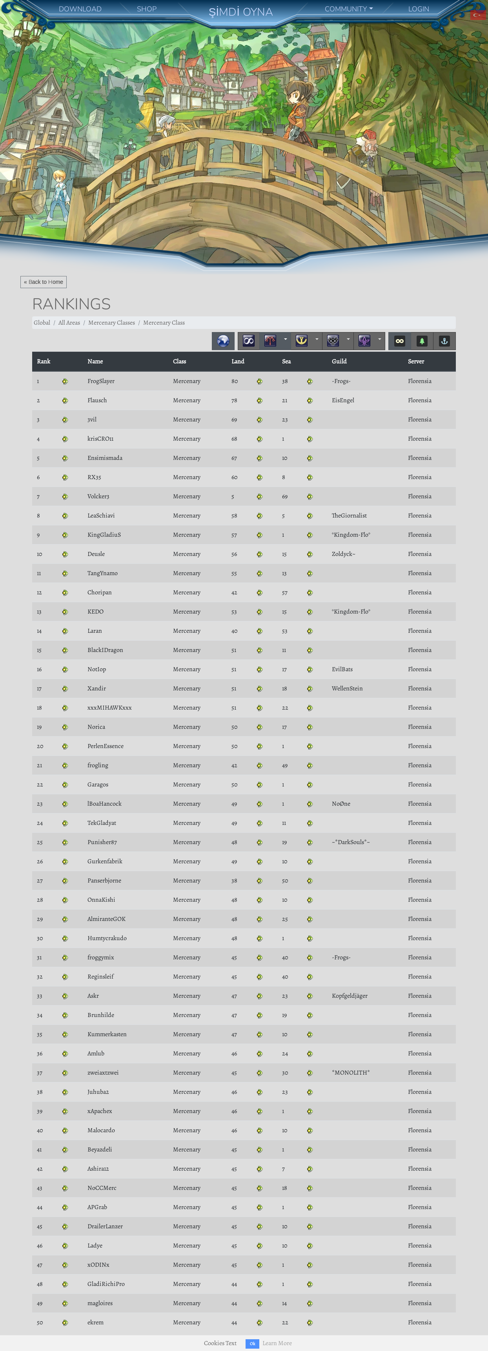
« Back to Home (43, 282)
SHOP (147, 9)
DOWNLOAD (80, 9)
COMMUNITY (346, 9)
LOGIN (418, 9)
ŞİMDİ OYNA (241, 12)
